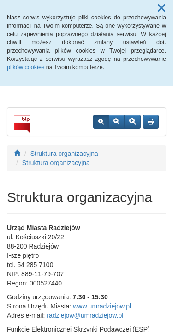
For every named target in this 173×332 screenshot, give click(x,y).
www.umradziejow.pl (102, 306)
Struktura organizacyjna (64, 153)
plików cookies (25, 67)
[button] (161, 8)
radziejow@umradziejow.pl (85, 315)
